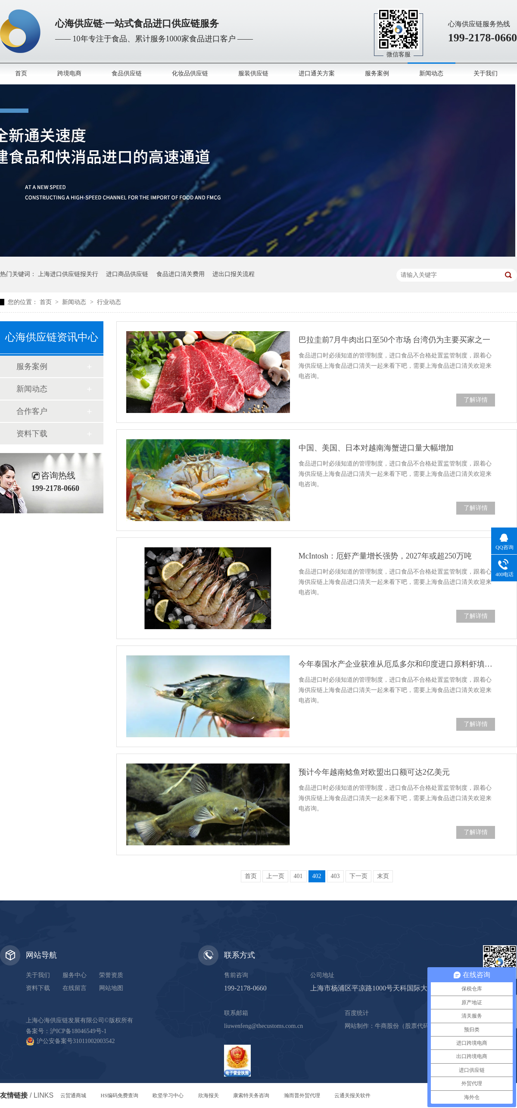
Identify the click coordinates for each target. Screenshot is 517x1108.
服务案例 (377, 73)
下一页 (358, 876)
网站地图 (111, 988)
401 (298, 876)
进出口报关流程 (233, 274)
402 (316, 876)
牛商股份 (387, 1026)
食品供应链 (127, 73)
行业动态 (109, 302)
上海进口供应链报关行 (68, 274)
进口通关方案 (317, 73)
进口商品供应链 (127, 274)
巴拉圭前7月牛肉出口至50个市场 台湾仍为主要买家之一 (395, 339)
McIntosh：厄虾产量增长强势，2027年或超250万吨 (385, 556)
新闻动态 (431, 73)
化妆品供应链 (190, 73)
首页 (21, 73)
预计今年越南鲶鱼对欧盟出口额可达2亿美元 (374, 772)
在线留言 (74, 988)
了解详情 (476, 400)
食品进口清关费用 (180, 274)
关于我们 (485, 73)
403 (335, 876)
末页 (383, 876)
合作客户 (31, 411)
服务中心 (74, 975)
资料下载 (31, 433)
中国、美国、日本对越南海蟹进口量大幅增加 (376, 448)
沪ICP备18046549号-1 (78, 1031)
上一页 (275, 876)
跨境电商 (69, 73)
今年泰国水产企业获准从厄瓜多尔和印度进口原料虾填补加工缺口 (397, 664)
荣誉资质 (111, 975)
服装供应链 (253, 73)
